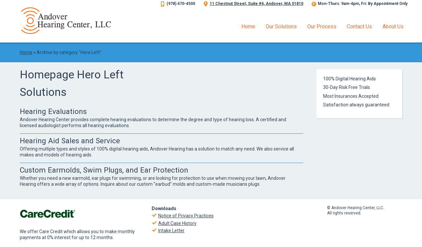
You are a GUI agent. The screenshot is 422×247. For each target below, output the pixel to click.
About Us (393, 26)
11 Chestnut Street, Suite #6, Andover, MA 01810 (256, 3)
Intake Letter (171, 230)
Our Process (321, 26)
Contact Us (359, 26)
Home (248, 26)
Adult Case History (177, 223)
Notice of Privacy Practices (186, 215)
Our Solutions (281, 26)
